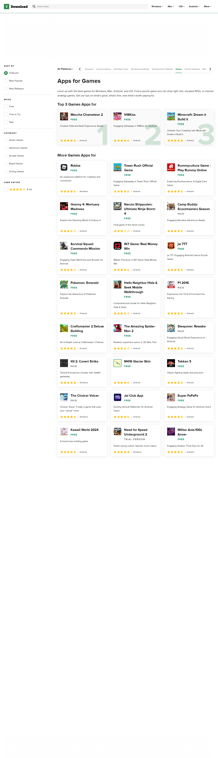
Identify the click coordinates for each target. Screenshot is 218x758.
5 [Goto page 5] (95, 463)
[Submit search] (34, 6)
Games (178, 69)
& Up (18, 189)
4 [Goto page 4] (86, 463)
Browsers (89, 69)
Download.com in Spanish (76, 633)
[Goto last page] (208, 463)
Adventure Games (16, 148)
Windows (156, 6)
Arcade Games (14, 156)
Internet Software (192, 69)
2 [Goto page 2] (69, 463)
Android (193, 6)
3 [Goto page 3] (77, 463)
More (208, 6)
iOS (181, 6)
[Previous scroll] (80, 69)
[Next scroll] (210, 69)
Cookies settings (129, 642)
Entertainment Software (162, 69)
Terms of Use (128, 622)
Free (9, 107)
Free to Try (12, 114)
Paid (8, 122)
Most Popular (13, 81)
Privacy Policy (128, 616)
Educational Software (140, 69)
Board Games (13, 164)
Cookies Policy (128, 628)
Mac (170, 6)
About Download (71, 616)
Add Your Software (72, 622)
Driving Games (14, 172)
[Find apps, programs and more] (90, 6)
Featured (11, 73)
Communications (103, 69)
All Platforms (65, 69)
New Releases (14, 89)
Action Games (13, 140)
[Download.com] (16, 6)
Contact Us (68, 628)
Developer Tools (121, 69)
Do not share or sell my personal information (133, 635)
